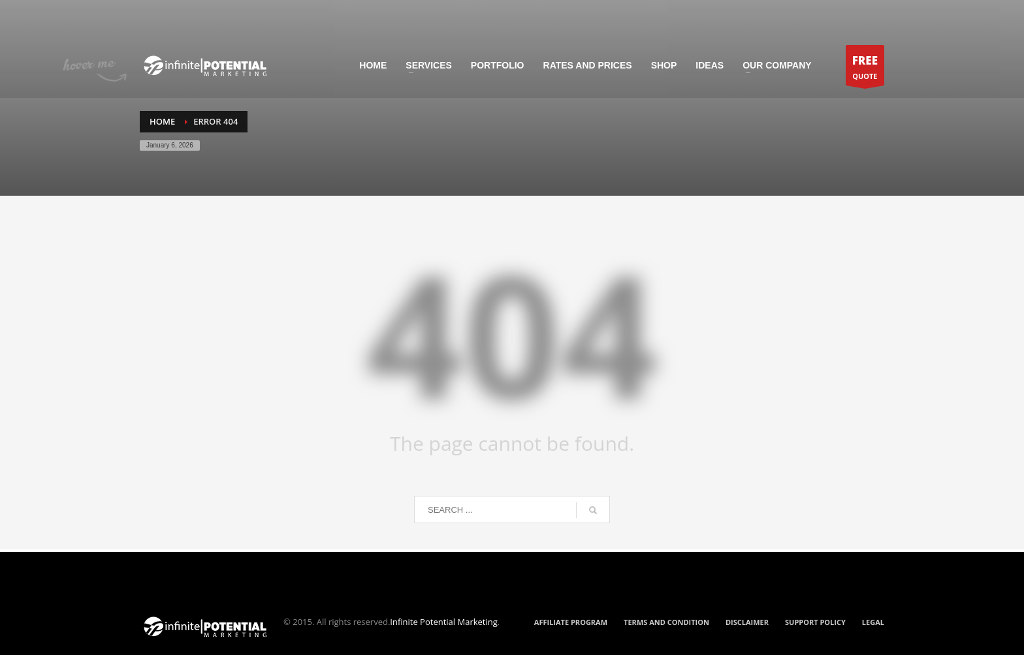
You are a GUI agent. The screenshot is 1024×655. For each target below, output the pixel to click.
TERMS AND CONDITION (666, 622)
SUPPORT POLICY (815, 622)
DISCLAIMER (747, 622)
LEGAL (873, 622)
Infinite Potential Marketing (443, 622)
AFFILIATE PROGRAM (570, 622)
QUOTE (865, 69)
